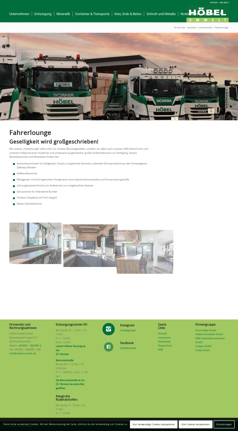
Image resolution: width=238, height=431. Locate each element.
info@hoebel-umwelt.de (22, 353)
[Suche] (221, 14)
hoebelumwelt (128, 348)
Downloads (164, 342)
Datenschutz (165, 346)
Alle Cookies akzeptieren (195, 424)
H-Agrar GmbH (203, 346)
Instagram (127, 325)
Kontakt (162, 334)
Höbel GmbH (202, 350)
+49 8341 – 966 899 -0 (29, 346)
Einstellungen (224, 424)
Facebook (127, 343)
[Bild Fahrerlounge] (36, 244)
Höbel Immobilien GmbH (209, 334)
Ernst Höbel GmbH (205, 330)
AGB (160, 350)
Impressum (164, 338)
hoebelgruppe (128, 330)
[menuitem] (19, 14)
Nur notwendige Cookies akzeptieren (154, 424)
